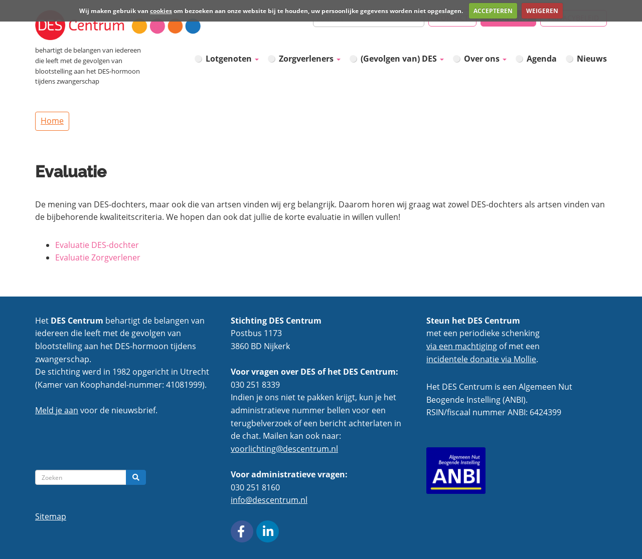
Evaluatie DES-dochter (97, 244)
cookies (161, 11)
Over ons (485, 58)
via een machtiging (461, 346)
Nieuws (592, 58)
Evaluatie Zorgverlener (97, 257)
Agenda (542, 58)
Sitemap (50, 516)
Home (52, 120)
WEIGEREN (542, 11)
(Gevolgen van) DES (402, 58)
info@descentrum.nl (269, 499)
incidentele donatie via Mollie (481, 359)
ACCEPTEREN (493, 11)
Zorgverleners (310, 58)
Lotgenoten (232, 58)
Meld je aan (56, 410)
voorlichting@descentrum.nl (284, 448)
